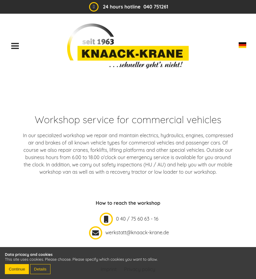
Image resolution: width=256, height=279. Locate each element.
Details (40, 269)
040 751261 (156, 7)
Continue (17, 269)
